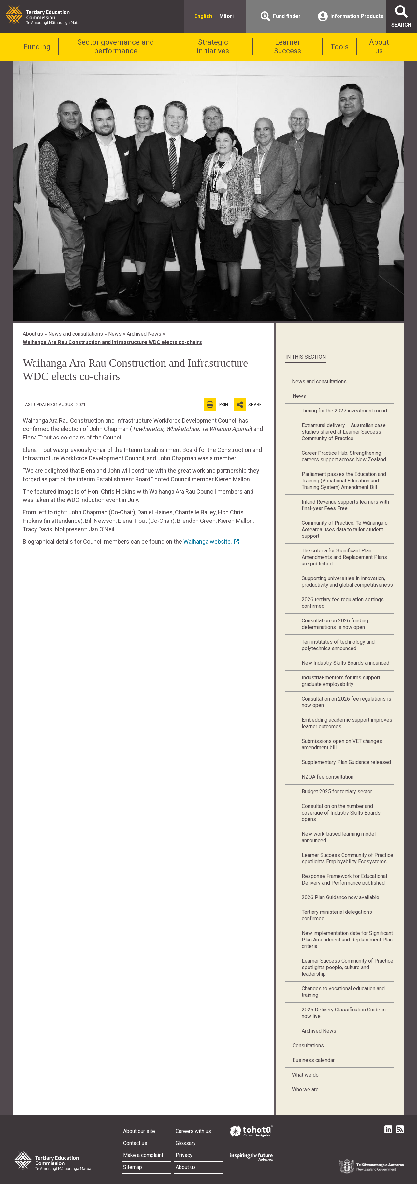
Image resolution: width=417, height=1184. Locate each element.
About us (379, 46)
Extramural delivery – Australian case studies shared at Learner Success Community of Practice (344, 431)
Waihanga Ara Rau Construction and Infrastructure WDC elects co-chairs (112, 342)
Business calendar (314, 1060)
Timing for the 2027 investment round (344, 411)
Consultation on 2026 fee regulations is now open (346, 702)
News (115, 334)
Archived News (144, 334)
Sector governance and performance (116, 46)
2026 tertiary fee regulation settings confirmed (343, 602)
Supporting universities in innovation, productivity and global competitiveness (347, 581)
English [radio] (203, 16)
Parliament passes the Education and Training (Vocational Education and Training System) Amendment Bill (344, 480)
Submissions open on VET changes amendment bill (342, 744)
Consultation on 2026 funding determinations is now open (335, 624)
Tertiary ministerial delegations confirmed (337, 915)
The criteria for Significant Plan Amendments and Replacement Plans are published (344, 557)
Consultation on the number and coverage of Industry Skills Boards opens (341, 812)
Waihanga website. (207, 541)
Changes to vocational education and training (343, 991)
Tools (339, 46)
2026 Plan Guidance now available (340, 897)
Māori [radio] (226, 16)
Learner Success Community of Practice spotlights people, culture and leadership (347, 967)
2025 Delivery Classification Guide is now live (344, 1013)
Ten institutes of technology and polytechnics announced (338, 645)
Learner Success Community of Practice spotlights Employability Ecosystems (347, 858)
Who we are (305, 1089)
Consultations (308, 1045)
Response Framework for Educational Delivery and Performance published (344, 879)
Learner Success (287, 46)
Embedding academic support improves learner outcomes (347, 723)
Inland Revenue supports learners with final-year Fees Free (345, 505)
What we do (305, 1075)
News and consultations (75, 334)
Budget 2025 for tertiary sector (337, 791)
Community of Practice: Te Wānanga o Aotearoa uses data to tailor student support (345, 529)
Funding (36, 46)
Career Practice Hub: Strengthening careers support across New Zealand (344, 456)
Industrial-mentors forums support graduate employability (341, 681)
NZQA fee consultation (327, 777)
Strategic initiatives (213, 46)
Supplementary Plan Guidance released (346, 762)
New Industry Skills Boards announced (345, 663)
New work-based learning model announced (339, 837)
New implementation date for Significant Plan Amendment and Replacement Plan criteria (347, 939)
